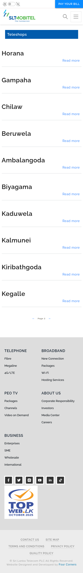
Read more (71, 60)
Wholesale (11, 457)
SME (7, 450)
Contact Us (30, 539)
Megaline (10, 365)
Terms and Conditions (26, 546)
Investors (48, 408)
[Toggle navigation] (76, 16)
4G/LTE (9, 372)
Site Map (52, 539)
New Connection (53, 358)
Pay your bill (69, 4)
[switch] (11, 4)
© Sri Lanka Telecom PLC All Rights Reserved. (41, 560)
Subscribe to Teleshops (3, 324)
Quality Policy (42, 553)
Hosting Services (53, 380)
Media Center (51, 415)
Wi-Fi (45, 372)
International (12, 464)
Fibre (7, 358)
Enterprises (11, 443)
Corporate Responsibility (58, 401)
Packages (48, 365)
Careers (47, 422)
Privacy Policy (63, 546)
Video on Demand (16, 415)
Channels (10, 408)
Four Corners (68, 564)
